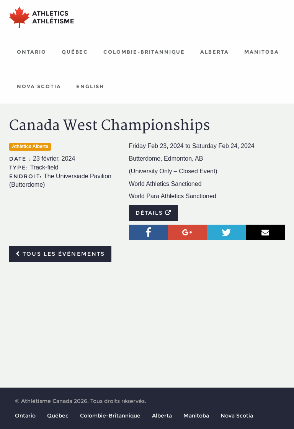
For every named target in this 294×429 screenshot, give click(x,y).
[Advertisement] (147, 325)
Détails (154, 212)
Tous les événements (60, 253)
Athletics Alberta (30, 146)
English (90, 86)
